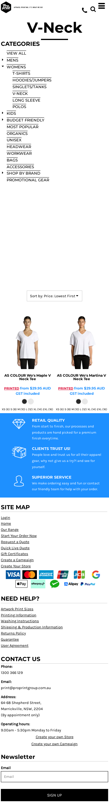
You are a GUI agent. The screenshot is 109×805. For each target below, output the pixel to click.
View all (16, 53)
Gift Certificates (14, 554)
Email (6, 768)
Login (5, 517)
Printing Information (18, 615)
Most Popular (22, 126)
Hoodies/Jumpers (31, 80)
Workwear (19, 153)
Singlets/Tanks (29, 86)
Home (6, 523)
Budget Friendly (25, 120)
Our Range (10, 529)
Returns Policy (13, 633)
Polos (19, 106)
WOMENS (16, 67)
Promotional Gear (28, 180)
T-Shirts (21, 73)
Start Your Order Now (19, 535)
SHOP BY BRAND (23, 173)
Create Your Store (16, 566)
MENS (12, 60)
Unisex (14, 140)
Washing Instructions (20, 621)
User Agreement (14, 645)
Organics (17, 133)
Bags (12, 160)
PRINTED (11, 388)
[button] (93, 6)
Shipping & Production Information (32, 627)
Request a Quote (15, 542)
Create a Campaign (17, 560)
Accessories (20, 166)
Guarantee (10, 639)
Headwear (19, 146)
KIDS (11, 113)
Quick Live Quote (15, 548)
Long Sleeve (26, 100)
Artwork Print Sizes (17, 609)
